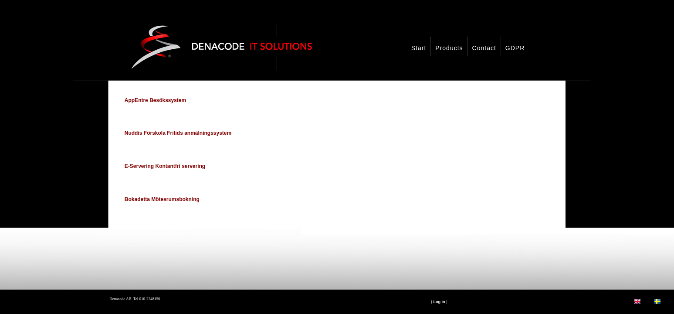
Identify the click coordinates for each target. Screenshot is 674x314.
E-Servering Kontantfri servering (165, 166)
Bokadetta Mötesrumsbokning (162, 199)
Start (419, 47)
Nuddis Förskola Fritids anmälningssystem (178, 133)
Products (449, 47)
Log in (439, 302)
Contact (484, 47)
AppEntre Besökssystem (155, 100)
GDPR (515, 47)
